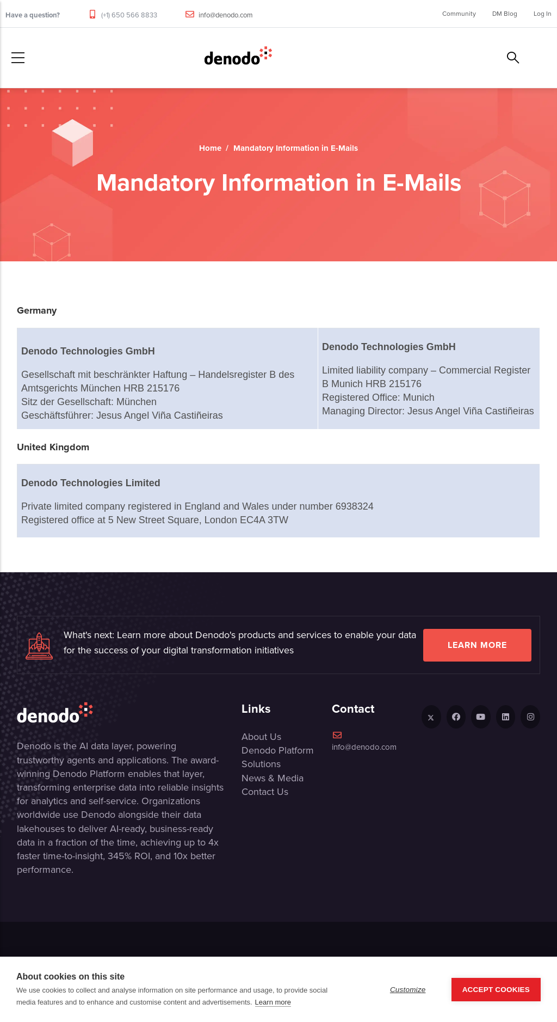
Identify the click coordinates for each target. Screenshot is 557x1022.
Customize (408, 990)
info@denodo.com (226, 15)
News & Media (273, 778)
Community (459, 14)
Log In (543, 14)
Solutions (261, 764)
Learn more (477, 645)
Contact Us (265, 792)
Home (210, 148)
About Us (261, 737)
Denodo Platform (278, 750)
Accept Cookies (496, 990)
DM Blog (504, 14)
